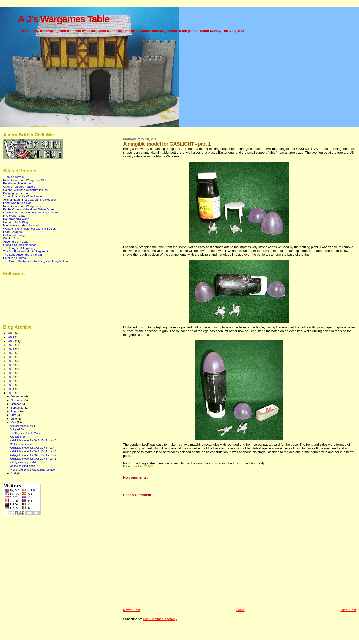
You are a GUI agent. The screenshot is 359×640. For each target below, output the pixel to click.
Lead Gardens (12, 231)
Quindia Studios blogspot (19, 244)
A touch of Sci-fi (19, 436)
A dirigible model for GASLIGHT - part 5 (33, 440)
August (15, 411)
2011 (11, 388)
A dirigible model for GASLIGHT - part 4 (33, 447)
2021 (11, 348)
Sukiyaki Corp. (18, 429)
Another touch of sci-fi (22, 425)
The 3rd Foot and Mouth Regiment (25, 251)
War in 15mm (11, 238)
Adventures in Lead (15, 241)
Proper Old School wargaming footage (32, 469)
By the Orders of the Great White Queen (29, 209)
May (14, 422)
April (14, 473)
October (16, 403)
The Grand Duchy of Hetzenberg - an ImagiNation (35, 261)
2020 (11, 352)
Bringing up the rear (16, 193)
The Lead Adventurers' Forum (22, 254)
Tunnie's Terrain (13, 176)
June (14, 418)
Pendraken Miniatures (17, 183)
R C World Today (14, 215)
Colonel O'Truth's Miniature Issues (25, 189)
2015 (11, 372)
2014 (11, 376)
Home (240, 610)
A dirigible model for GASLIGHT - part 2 (33, 455)
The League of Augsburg (19, 248)
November (17, 400)
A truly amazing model (23, 462)
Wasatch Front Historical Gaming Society (29, 228)
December (17, 396)
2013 (11, 380)
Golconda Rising (14, 235)
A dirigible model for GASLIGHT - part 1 (33, 458)
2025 (11, 333)
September (18, 407)
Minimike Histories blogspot (21, 225)
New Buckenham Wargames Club (25, 180)
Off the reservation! (21, 444)
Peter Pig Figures (14, 257)
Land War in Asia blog (17, 202)
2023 (11, 341)
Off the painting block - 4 (24, 465)
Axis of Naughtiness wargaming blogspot (29, 199)
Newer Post (131, 610)
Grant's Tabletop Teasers (19, 186)
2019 (11, 356)
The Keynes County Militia (25, 433)
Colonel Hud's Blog (15, 222)
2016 (11, 368)
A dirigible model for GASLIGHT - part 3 (33, 451)
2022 (11, 344)
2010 (11, 392)
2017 (11, 364)
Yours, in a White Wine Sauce (22, 196)
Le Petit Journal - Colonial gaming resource (31, 212)
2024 (11, 337)
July (14, 414)
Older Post (348, 610)
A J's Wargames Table (63, 19)
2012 (11, 384)
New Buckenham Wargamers (22, 206)
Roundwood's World (16, 218)
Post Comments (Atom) (160, 619)
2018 (11, 360)
